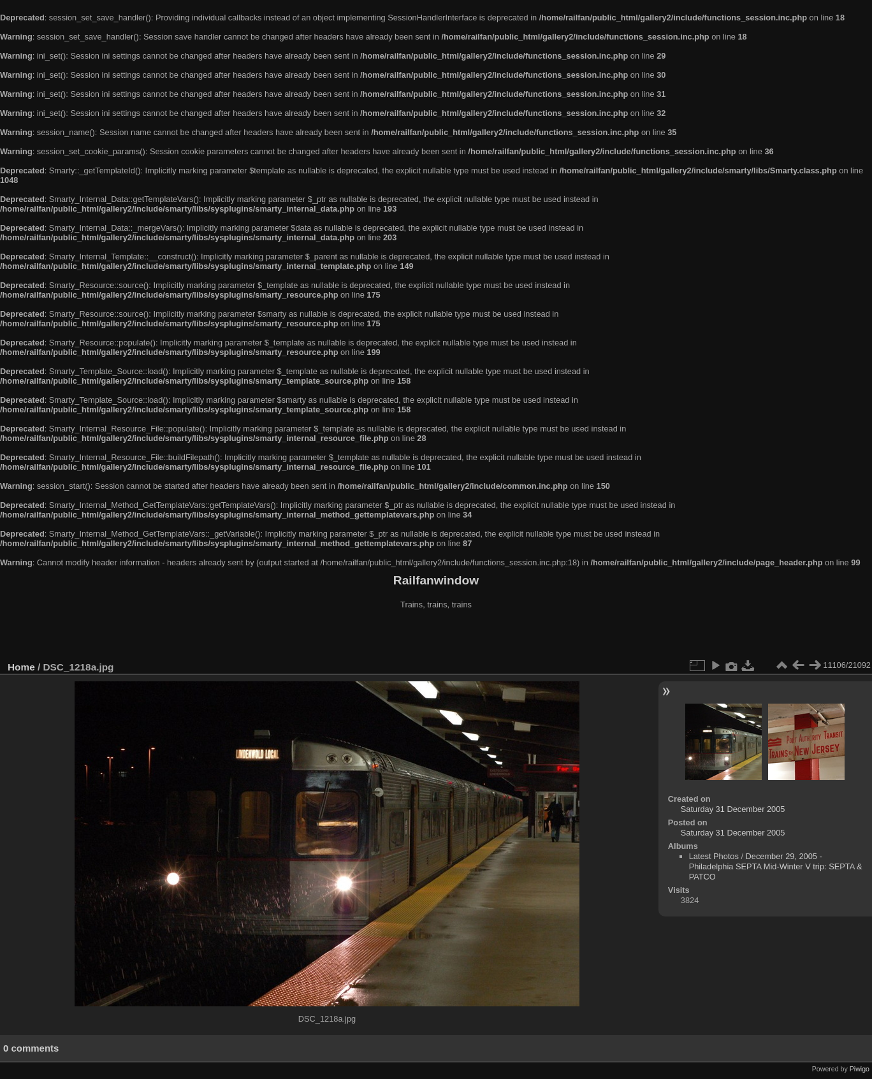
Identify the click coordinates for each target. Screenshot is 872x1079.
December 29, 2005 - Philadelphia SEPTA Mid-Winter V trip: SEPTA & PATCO (775, 866)
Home (21, 667)
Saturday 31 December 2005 (733, 809)
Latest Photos (714, 856)
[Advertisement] (436, 637)
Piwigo (859, 1069)
